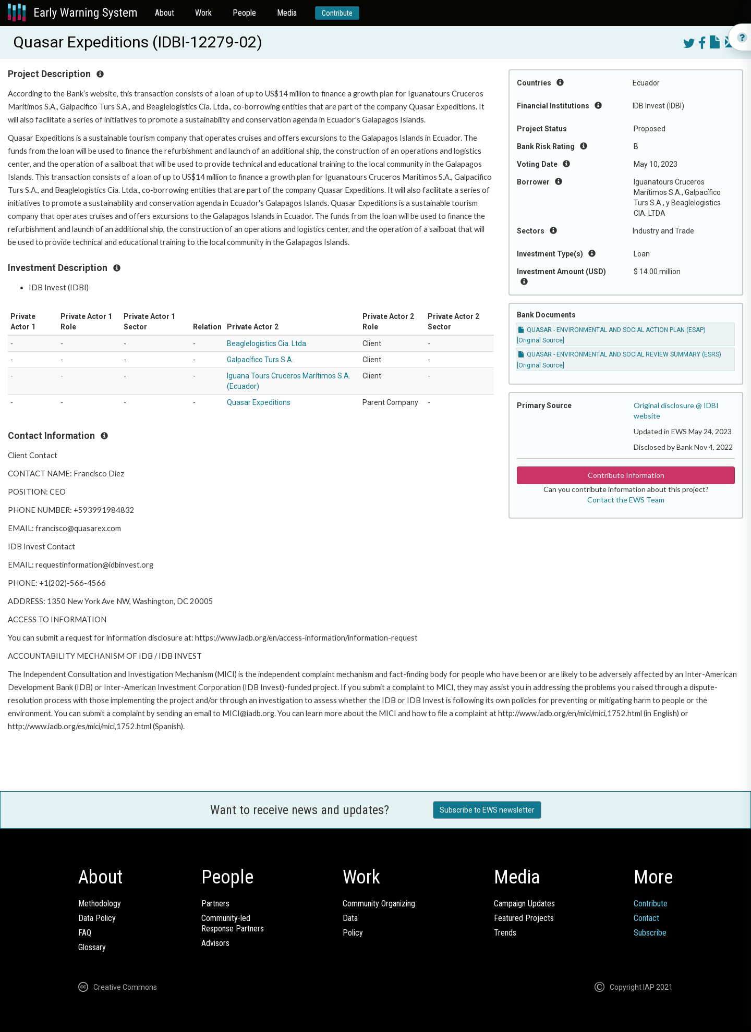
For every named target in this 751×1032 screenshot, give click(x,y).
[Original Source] (540, 340)
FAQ (84, 933)
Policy (353, 933)
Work (203, 13)
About (164, 13)
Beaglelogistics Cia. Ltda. (267, 343)
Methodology (99, 903)
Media (287, 13)
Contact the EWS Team (625, 499)
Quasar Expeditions (258, 402)
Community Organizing (379, 903)
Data (350, 918)
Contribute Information (626, 475)
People (244, 13)
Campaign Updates (524, 903)
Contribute (337, 13)
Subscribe (650, 933)
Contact (646, 918)
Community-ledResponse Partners (232, 923)
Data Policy (97, 918)
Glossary (92, 947)
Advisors (215, 943)
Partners (215, 903)
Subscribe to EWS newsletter (487, 810)
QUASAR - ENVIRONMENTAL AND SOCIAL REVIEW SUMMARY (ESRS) (619, 354)
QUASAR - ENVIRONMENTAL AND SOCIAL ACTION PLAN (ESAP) (612, 330)
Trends (505, 933)
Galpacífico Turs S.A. (260, 359)
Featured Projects (524, 918)
